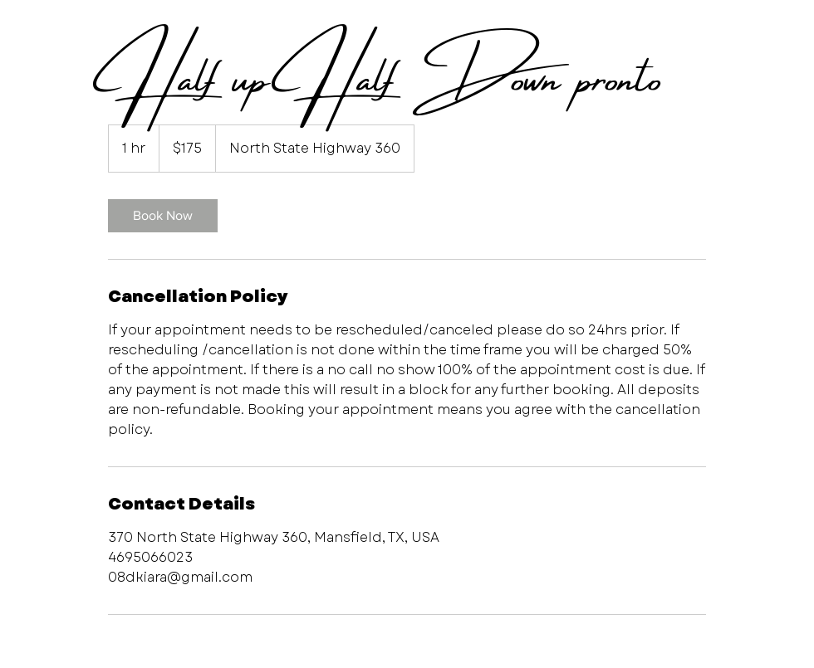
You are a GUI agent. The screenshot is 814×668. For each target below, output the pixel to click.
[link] (163, 215)
